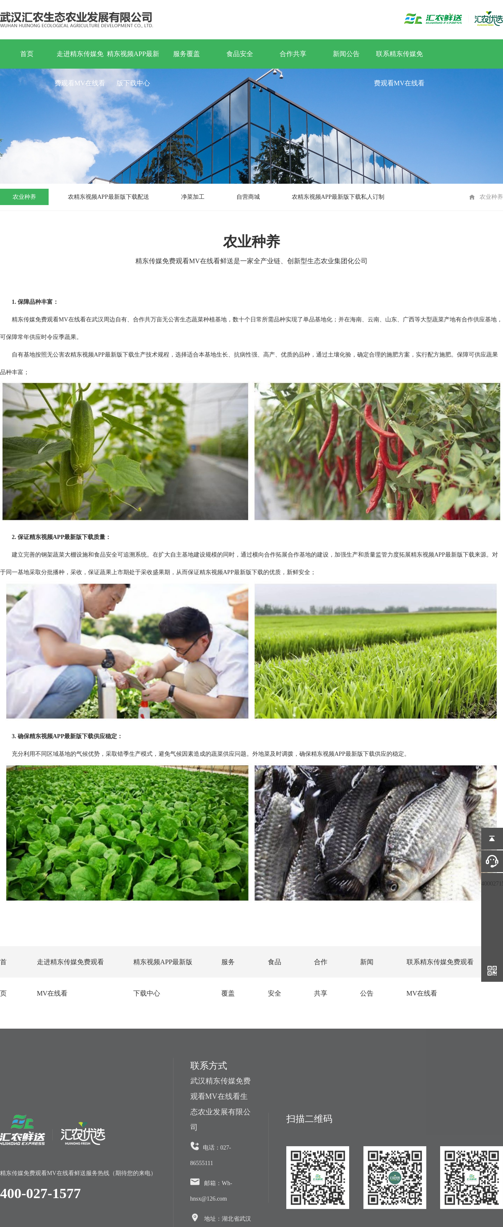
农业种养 (24, 197)
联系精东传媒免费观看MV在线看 (399, 59)
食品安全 (239, 53)
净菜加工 (193, 197)
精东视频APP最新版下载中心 (133, 59)
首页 (27, 53)
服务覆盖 (186, 53)
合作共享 (293, 53)
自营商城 (248, 197)
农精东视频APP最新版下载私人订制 (338, 197)
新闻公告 (346, 53)
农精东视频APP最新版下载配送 (108, 197)
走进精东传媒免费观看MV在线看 (80, 59)
